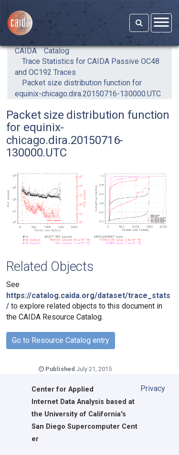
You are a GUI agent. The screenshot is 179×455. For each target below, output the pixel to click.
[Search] (139, 23)
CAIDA (26, 50)
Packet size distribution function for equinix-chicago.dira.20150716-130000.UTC (88, 88)
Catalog (56, 50)
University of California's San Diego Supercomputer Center (84, 426)
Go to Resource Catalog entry (60, 340)
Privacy (152, 388)
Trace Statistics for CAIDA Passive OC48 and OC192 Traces (87, 66)
